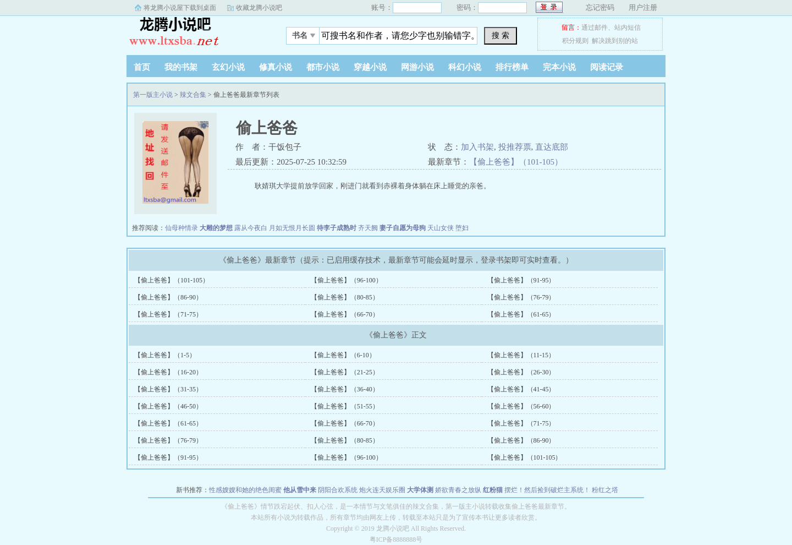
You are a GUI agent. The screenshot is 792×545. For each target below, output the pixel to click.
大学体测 (420, 490)
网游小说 (417, 67)
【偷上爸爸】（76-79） (521, 297)
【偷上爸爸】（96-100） (346, 280)
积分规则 (575, 41)
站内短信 (627, 27)
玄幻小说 (228, 67)
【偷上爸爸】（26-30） (521, 372)
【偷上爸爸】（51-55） (345, 406)
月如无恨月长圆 (292, 228)
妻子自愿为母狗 (403, 228)
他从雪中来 (299, 490)
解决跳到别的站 (615, 41)
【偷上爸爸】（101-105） (516, 161)
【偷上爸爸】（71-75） (168, 314)
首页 (142, 67)
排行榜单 (512, 67)
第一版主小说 (195, 32)
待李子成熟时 (336, 228)
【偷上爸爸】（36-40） (345, 389)
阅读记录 (606, 67)
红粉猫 (493, 490)
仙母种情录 (181, 228)
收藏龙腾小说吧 (259, 8)
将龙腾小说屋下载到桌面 (180, 8)
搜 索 (500, 35)
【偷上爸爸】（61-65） (521, 314)
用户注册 (643, 7)
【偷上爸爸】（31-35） (168, 389)
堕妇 (462, 228)
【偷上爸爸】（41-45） (521, 389)
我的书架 (180, 67)
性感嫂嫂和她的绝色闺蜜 (245, 490)
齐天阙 (368, 228)
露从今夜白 (250, 228)
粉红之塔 (605, 490)
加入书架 (477, 147)
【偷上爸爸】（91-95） (521, 280)
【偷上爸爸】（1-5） (165, 355)
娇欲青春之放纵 (458, 490)
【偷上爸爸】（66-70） (345, 314)
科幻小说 (464, 67)
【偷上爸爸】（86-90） (168, 297)
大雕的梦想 (216, 228)
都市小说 (322, 67)
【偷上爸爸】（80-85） (345, 297)
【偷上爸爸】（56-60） (521, 406)
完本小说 (559, 67)
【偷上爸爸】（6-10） (343, 355)
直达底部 (551, 147)
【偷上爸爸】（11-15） (521, 355)
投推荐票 (514, 147)
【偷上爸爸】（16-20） (168, 372)
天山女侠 (440, 228)
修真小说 (275, 67)
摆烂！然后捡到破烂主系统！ (547, 490)
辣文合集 (193, 95)
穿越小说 (370, 67)
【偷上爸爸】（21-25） (345, 372)
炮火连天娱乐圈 (382, 490)
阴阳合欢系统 (338, 490)
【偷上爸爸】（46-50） (168, 406)
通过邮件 (594, 27)
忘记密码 (600, 7)
